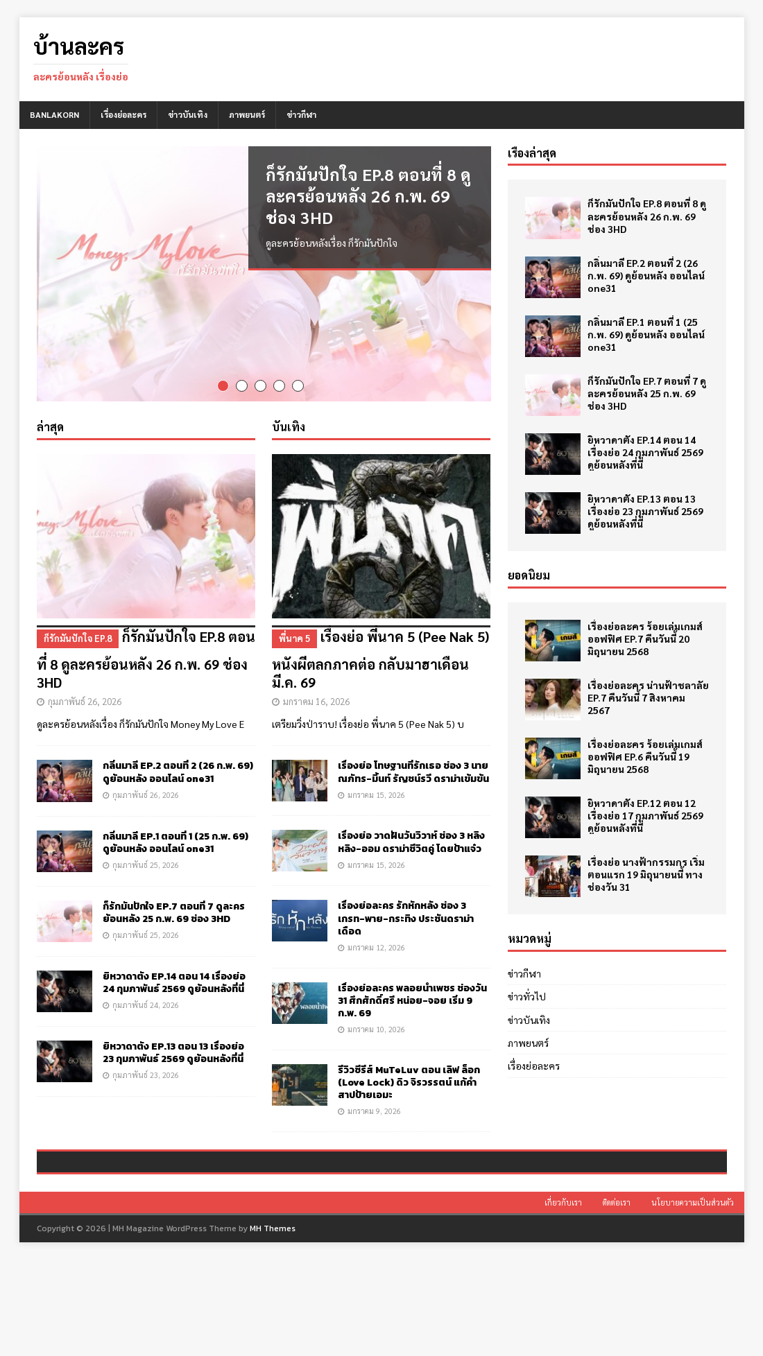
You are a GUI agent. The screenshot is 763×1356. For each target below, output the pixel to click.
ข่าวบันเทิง (187, 114)
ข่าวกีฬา (301, 114)
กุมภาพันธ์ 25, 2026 (145, 863)
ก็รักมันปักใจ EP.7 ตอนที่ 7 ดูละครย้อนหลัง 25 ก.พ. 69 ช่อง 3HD (174, 911)
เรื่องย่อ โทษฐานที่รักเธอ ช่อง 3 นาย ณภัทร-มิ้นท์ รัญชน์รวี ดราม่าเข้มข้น (413, 771)
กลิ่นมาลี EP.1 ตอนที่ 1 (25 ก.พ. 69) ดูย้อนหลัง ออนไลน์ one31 (175, 841)
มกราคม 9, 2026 (374, 1109)
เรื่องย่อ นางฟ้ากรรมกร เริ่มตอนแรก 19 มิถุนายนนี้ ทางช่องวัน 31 (646, 874)
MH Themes (272, 1325)
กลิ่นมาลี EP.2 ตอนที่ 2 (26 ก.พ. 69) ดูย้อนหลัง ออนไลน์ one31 (178, 771)
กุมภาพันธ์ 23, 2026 (145, 1073)
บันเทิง (288, 425)
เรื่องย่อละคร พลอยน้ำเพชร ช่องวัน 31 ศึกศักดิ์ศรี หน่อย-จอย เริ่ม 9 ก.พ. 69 (412, 999)
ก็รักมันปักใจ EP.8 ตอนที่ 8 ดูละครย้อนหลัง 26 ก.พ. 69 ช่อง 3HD (368, 195)
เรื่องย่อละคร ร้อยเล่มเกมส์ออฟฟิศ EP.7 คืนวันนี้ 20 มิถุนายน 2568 (645, 638)
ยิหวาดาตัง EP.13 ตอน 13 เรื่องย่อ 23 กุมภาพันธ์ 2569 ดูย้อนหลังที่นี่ (173, 1051)
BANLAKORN (54, 114)
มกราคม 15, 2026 (376, 793)
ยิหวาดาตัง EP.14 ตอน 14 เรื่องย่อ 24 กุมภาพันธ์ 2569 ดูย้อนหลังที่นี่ (174, 981)
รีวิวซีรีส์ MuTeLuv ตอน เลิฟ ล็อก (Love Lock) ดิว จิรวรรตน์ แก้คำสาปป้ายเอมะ (409, 1081)
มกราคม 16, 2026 (316, 700)
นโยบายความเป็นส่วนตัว (692, 1299)
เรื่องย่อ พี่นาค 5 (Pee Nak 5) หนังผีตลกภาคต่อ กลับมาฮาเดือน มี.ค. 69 (381, 657)
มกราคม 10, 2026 (376, 1028)
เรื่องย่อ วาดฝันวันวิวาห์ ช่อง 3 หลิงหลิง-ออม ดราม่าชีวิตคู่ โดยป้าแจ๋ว (411, 841)
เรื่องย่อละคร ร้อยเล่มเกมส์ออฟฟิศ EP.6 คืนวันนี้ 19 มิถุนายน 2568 (645, 756)
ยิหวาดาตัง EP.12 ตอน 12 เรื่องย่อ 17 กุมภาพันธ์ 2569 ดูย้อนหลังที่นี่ (645, 815)
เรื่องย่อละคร (123, 114)
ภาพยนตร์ (247, 114)
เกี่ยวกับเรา (563, 1299)
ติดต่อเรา (617, 1299)
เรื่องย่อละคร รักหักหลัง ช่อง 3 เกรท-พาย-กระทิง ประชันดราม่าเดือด (406, 917)
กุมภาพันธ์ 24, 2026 (145, 1003)
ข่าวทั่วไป (527, 996)
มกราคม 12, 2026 (376, 946)
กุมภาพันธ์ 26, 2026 (84, 700)
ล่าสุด (50, 425)
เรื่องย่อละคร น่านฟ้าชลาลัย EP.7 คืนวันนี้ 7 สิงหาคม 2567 (648, 697)
